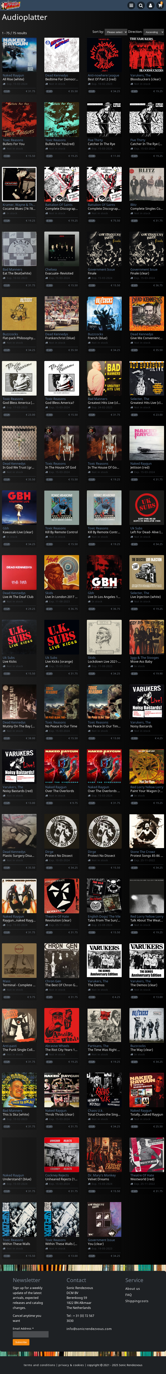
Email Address (23, 1328)
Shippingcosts (137, 1301)
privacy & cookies (71, 1365)
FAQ (128, 1295)
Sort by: (98, 32)
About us (132, 1289)
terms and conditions (39, 1365)
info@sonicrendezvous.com (89, 1329)
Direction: (135, 32)
